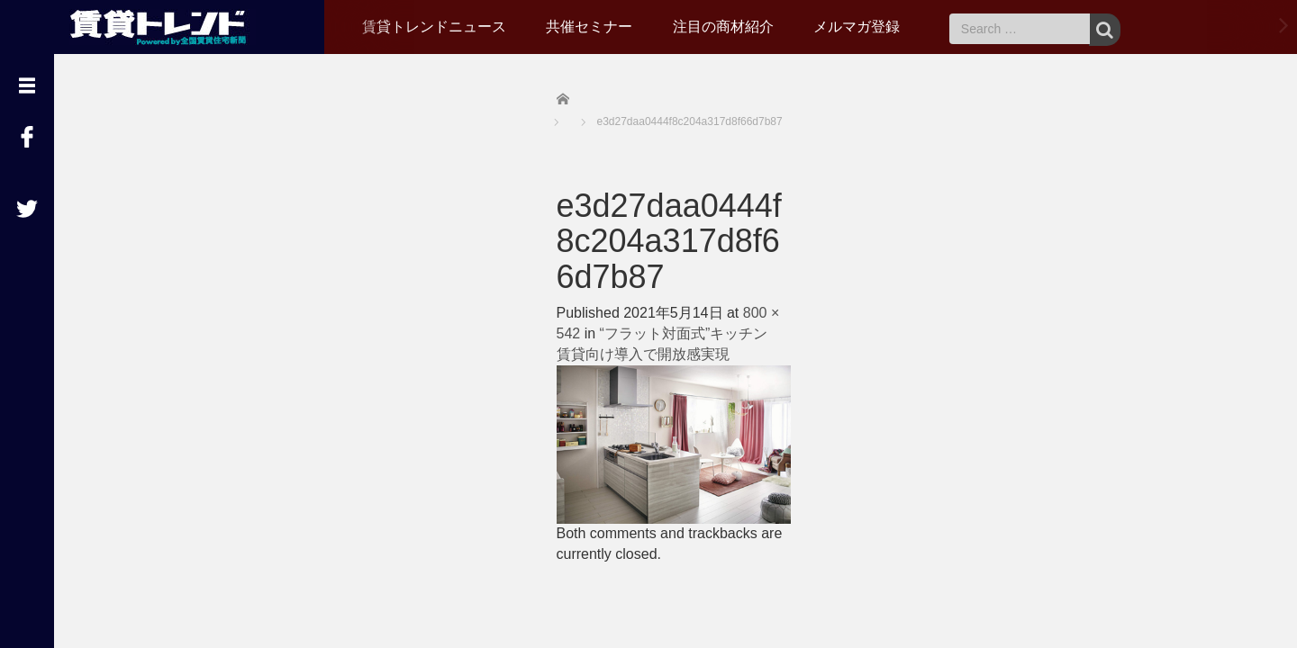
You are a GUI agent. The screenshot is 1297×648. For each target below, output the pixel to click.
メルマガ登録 (856, 26)
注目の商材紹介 (723, 26)
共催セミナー (589, 26)
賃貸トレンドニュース (434, 26)
